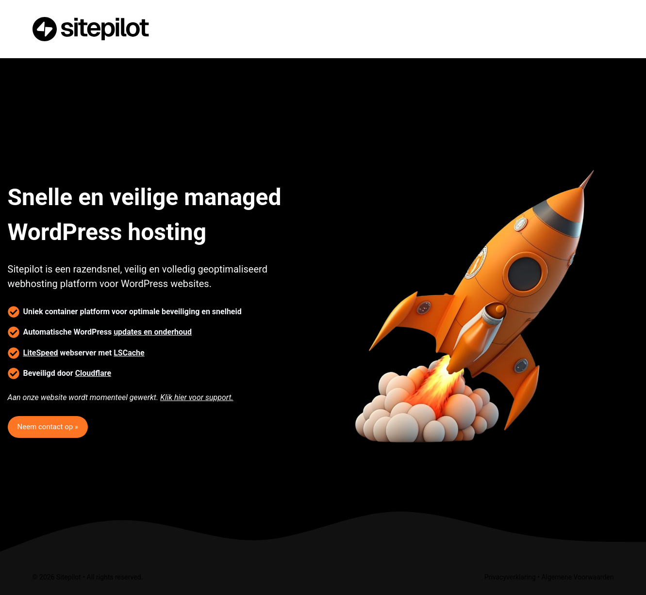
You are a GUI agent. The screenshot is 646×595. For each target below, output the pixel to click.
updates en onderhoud (153, 332)
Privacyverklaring (510, 577)
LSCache (129, 352)
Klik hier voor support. (196, 397)
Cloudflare (93, 373)
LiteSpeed (40, 352)
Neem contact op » (47, 426)
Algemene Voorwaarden (577, 577)
